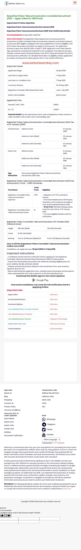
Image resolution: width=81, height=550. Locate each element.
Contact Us (9, 403)
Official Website (56, 329)
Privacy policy (10, 406)
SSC (43, 406)
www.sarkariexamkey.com (40, 63)
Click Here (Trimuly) (57, 324)
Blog (6, 396)
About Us (8, 393)
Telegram (53, 319)
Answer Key (9, 429)
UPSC (44, 403)
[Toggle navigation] (75, 3)
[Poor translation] (7, 515)
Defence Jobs (48, 396)
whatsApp (48, 419)
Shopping (8, 400)
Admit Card (9, 422)
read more (67, 489)
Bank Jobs (46, 400)
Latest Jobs (9, 425)
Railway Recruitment (50, 393)
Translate (58, 443)
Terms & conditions (12, 410)
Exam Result (9, 418)
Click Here (54, 294)
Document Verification (13, 435)
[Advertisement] (40, 361)
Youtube (47, 435)
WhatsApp (63, 319)
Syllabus (7, 432)
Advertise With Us (11, 413)
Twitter (47, 430)
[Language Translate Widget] (51, 439)
